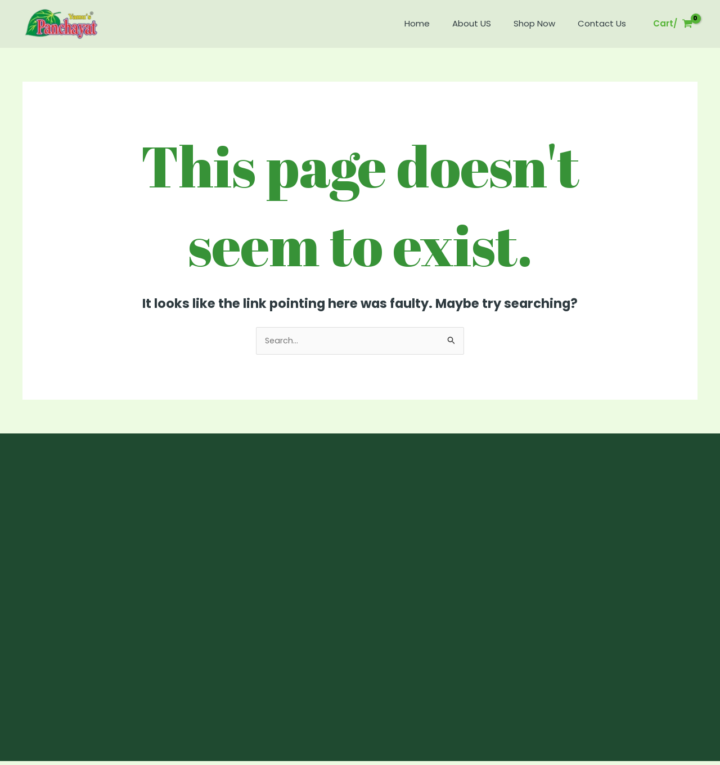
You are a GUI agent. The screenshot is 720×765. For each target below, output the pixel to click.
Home (436, 23)
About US (485, 23)
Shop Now (543, 23)
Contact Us (604, 23)
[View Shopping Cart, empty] (673, 24)
